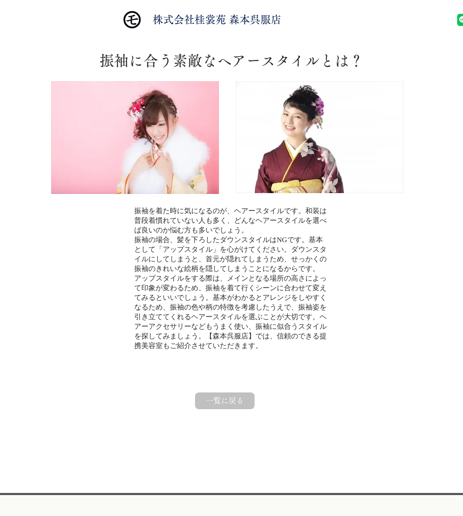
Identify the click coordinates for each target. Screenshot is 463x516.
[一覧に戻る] (225, 400)
